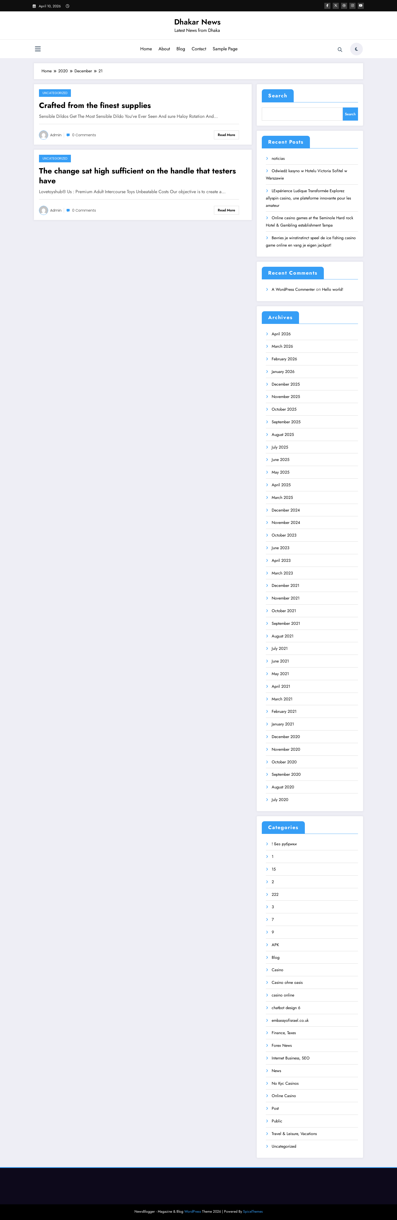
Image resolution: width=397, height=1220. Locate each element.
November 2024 (286, 522)
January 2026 (283, 371)
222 (275, 894)
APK (275, 945)
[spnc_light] (356, 49)
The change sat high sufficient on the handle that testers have (137, 176)
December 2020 (286, 737)
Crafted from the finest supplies (95, 105)
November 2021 (286, 598)
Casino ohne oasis (287, 982)
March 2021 (282, 699)
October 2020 (284, 762)
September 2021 (286, 623)
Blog (180, 49)
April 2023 (281, 560)
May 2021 (280, 674)
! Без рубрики (284, 844)
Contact (199, 49)
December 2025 (286, 384)
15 (274, 869)
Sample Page (225, 49)
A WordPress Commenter (293, 289)
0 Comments (84, 135)
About (164, 49)
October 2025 (284, 409)
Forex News (282, 1045)
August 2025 (283, 434)
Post (275, 1108)
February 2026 (284, 359)
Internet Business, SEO (291, 1058)
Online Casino (284, 1096)
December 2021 (285, 585)
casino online (283, 995)
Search (277, 95)
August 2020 (283, 787)
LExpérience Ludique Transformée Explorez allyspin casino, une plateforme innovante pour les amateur (308, 198)
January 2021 (283, 724)
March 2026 (282, 346)
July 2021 (280, 648)
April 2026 (281, 334)
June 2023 (280, 548)
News (276, 1071)
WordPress (192, 1211)
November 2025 (286, 397)
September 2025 (286, 422)
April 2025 (281, 485)
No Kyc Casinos (285, 1083)
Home (146, 49)
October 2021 (284, 611)
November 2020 (286, 749)
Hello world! (332, 289)
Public (277, 1121)
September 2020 (286, 774)
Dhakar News (197, 21)
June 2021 (280, 661)
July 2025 (280, 447)
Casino (277, 970)
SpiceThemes (253, 1211)
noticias (278, 158)
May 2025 (280, 472)
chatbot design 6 (286, 1008)
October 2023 (284, 535)
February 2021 (284, 711)
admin (56, 135)
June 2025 (280, 459)
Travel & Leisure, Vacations (294, 1134)
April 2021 (281, 686)
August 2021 (282, 636)
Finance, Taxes (284, 1033)
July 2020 (280, 800)
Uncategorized (55, 93)
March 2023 (282, 573)
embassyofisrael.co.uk (290, 1020)
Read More (226, 134)
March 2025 (282, 497)
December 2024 (286, 510)
